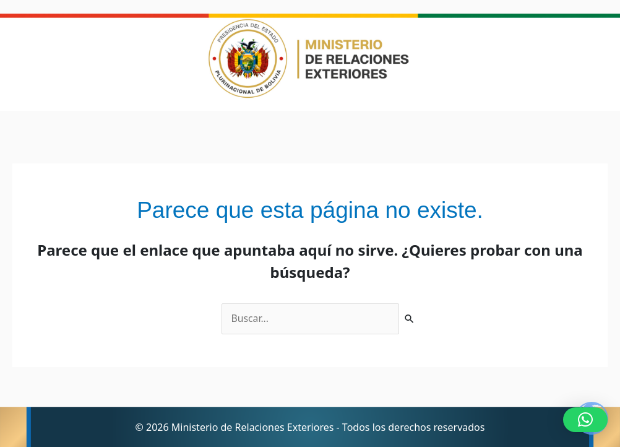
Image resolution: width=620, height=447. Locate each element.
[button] (585, 419)
